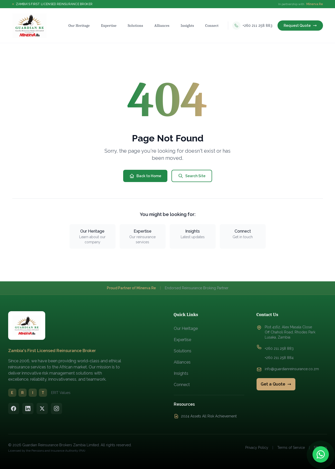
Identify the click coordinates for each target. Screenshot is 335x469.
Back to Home (145, 175)
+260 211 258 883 (279, 348)
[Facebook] (13, 408)
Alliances (182, 362)
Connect (182, 384)
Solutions (182, 350)
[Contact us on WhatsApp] (321, 455)
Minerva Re (314, 4)
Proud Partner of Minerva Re (131, 288)
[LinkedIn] (28, 408)
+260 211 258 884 (279, 358)
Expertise (182, 339)
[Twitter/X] (42, 408)
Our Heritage (186, 328)
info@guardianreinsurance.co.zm (292, 369)
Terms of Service (291, 448)
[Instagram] (56, 408)
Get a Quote (276, 384)
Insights (181, 373)
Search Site (191, 175)
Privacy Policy (256, 448)
